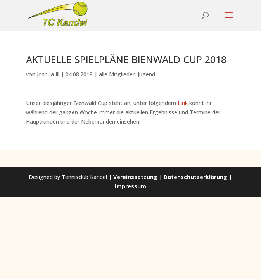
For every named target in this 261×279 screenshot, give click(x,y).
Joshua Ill (48, 74)
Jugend (146, 74)
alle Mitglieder (117, 74)
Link (183, 103)
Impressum (130, 186)
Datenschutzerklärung (195, 177)
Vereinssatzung (135, 177)
